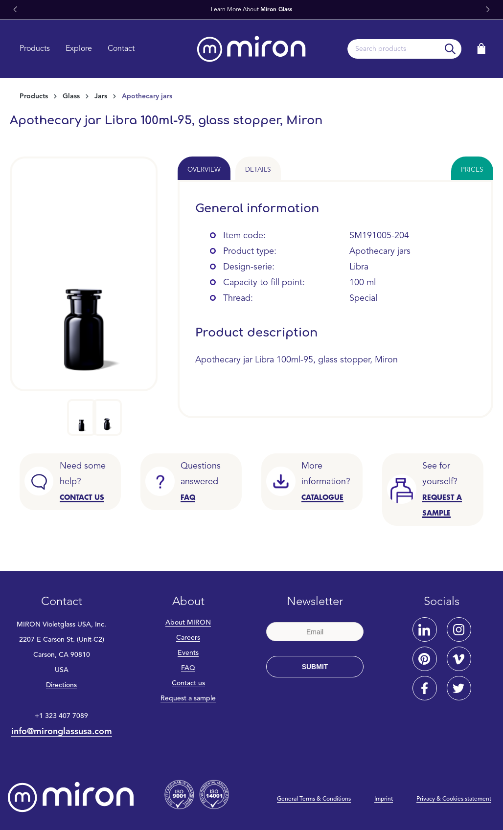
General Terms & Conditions (314, 799)
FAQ (188, 668)
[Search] (450, 49)
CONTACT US (82, 497)
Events (188, 653)
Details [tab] (258, 170)
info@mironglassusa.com (61, 731)
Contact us (188, 683)
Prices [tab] (472, 170)
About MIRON (188, 622)
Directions (61, 685)
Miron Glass (276, 10)
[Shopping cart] (481, 49)
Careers (188, 637)
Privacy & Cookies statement (453, 799)
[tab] (204, 168)
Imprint (383, 799)
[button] (15, 10)
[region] (84, 296)
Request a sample (188, 698)
